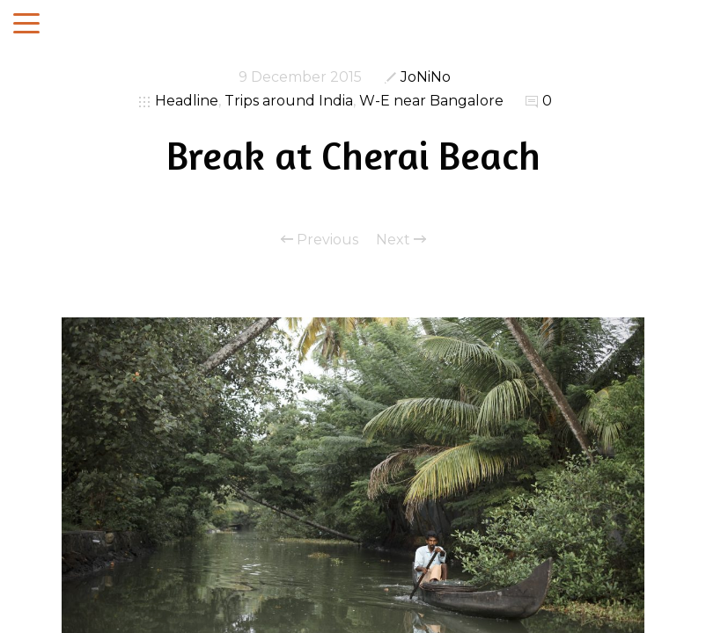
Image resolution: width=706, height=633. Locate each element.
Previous (319, 240)
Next (401, 240)
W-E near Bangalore (431, 100)
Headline (186, 100)
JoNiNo (426, 77)
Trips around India (288, 100)
